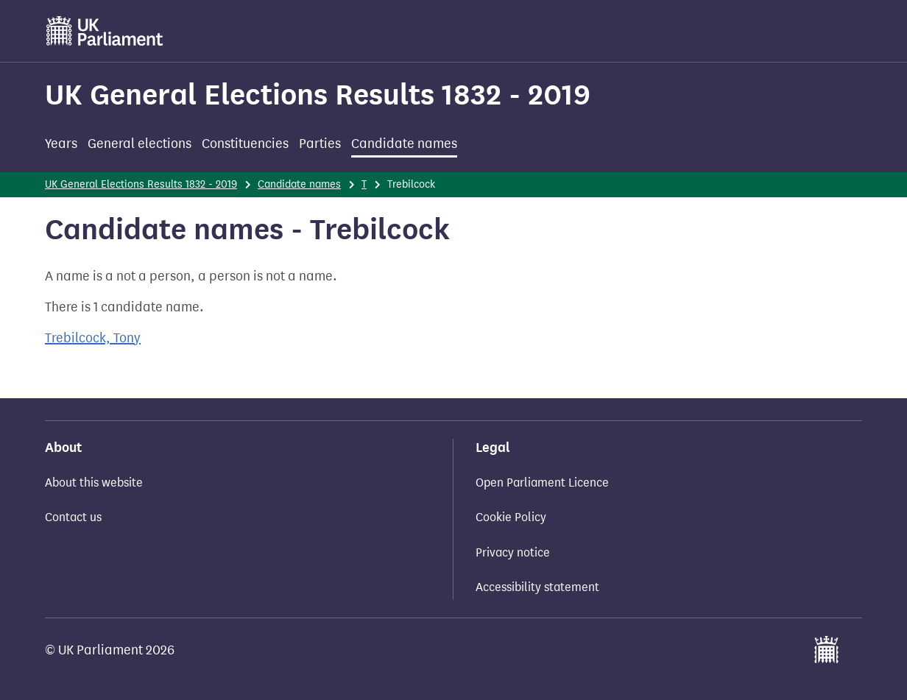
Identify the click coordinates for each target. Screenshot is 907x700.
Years (61, 143)
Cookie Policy (511, 517)
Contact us (73, 517)
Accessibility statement (537, 587)
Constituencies (245, 143)
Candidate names (404, 143)
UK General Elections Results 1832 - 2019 (317, 95)
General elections (139, 143)
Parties (320, 143)
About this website (94, 482)
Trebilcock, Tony (93, 338)
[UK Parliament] (105, 31)
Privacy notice (513, 552)
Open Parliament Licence (542, 482)
